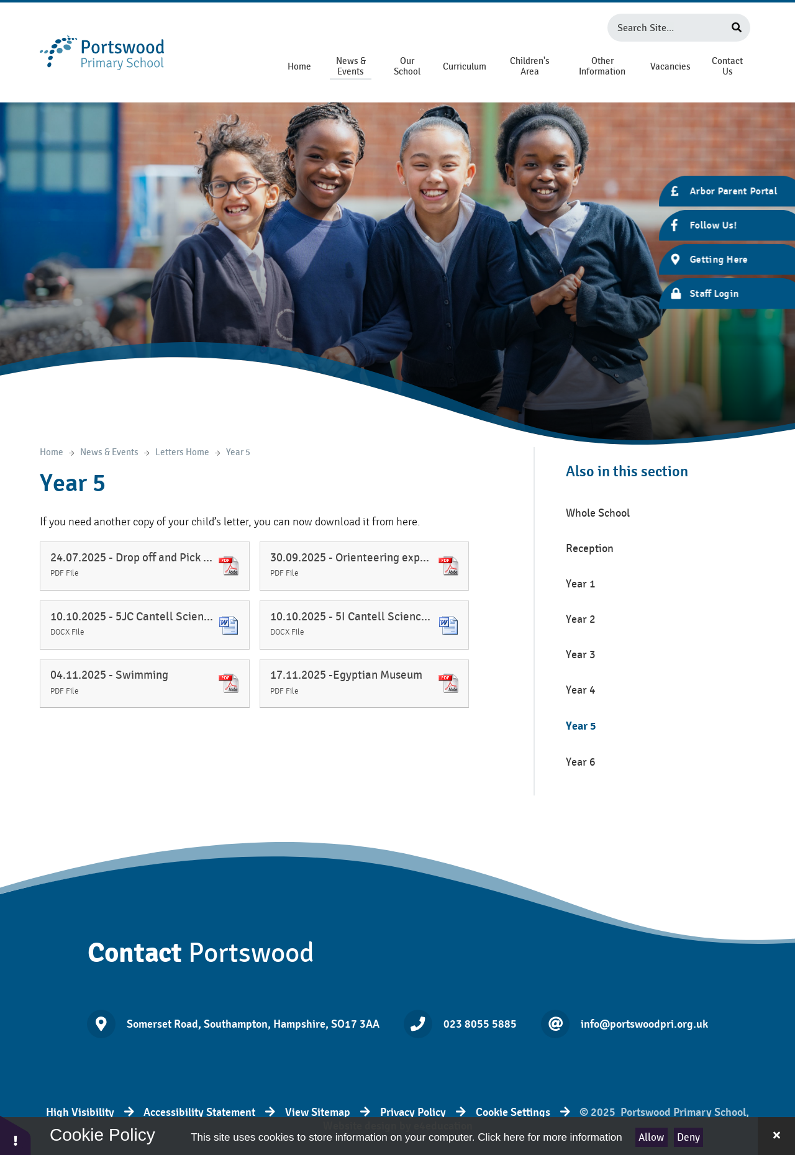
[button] (15, 1135)
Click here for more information (550, 1137)
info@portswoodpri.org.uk (644, 1024)
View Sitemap (317, 1112)
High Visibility (80, 1112)
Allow (651, 1137)
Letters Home (182, 452)
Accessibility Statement (199, 1112)
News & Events (109, 452)
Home (51, 452)
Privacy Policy (413, 1112)
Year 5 (238, 452)
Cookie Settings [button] (513, 1112)
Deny (688, 1137)
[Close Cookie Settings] (776, 1136)
